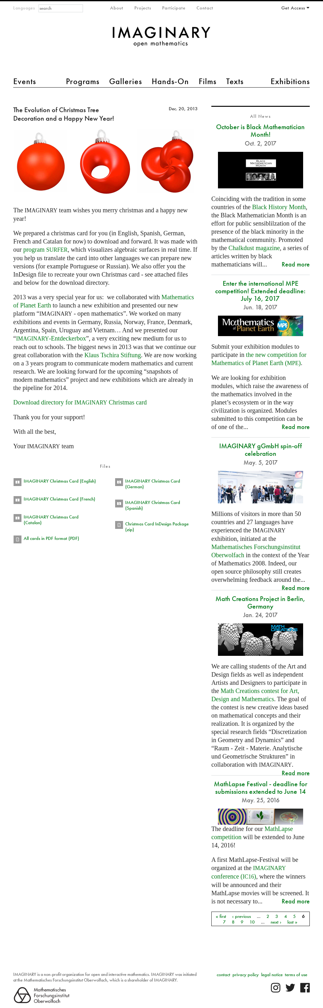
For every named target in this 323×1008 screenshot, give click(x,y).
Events (24, 81)
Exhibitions (290, 81)
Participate (173, 8)
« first (221, 916)
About (116, 8)
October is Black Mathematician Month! (260, 131)
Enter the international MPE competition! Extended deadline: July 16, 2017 (260, 291)
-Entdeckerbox (51, 338)
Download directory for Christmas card (80, 402)
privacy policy (245, 974)
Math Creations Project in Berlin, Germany (260, 602)
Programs (82, 81)
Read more (296, 264)
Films (207, 81)
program (45, 249)
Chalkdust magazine (254, 247)
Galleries (125, 81)
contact (223, 974)
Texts (235, 81)
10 (252, 922)
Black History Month (279, 206)
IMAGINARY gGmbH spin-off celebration (260, 450)
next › (276, 922)
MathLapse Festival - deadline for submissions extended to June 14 (260, 788)
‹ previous (241, 916)
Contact (205, 8)
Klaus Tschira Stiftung (112, 355)
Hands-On (170, 81)
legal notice (272, 974)
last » (292, 922)
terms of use (296, 974)
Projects (142, 8)
